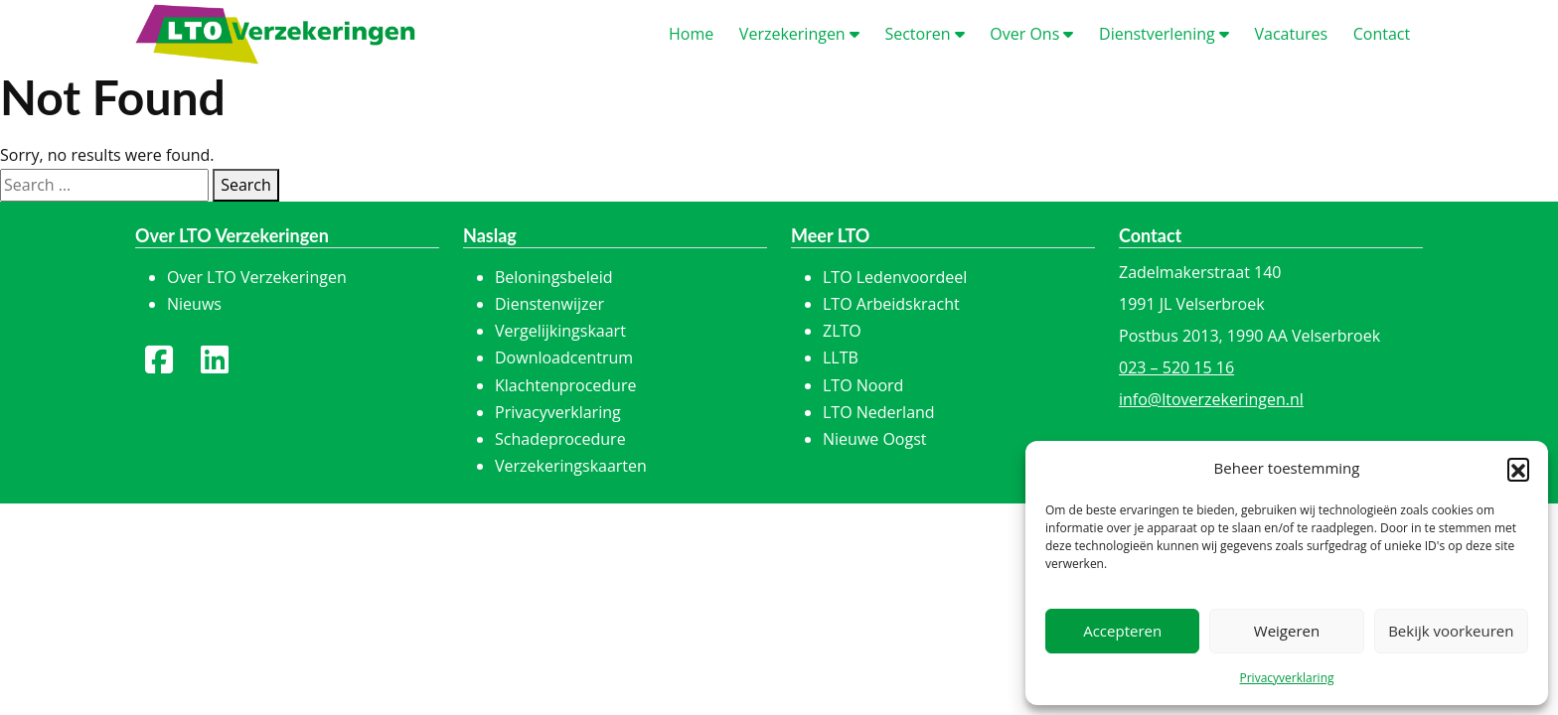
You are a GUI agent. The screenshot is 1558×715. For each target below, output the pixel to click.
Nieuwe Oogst (875, 439)
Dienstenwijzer (549, 304)
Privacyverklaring (1286, 677)
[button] (1518, 469)
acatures (1290, 34)
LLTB (840, 357)
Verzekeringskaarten (571, 466)
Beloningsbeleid (554, 277)
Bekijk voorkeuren (1450, 631)
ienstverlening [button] (1164, 34)
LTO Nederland (879, 412)
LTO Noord (863, 385)
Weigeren (1287, 631)
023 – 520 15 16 (1176, 367)
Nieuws (194, 304)
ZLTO (842, 331)
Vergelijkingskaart (560, 331)
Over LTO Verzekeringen (257, 277)
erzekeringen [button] (799, 34)
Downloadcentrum (564, 357)
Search (246, 185)
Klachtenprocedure (565, 385)
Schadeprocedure (560, 439)
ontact (1381, 34)
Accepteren (1122, 631)
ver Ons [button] (1031, 34)
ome (691, 34)
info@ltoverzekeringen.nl (1211, 399)
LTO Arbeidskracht (891, 304)
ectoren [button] (924, 34)
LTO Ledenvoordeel (895, 277)
